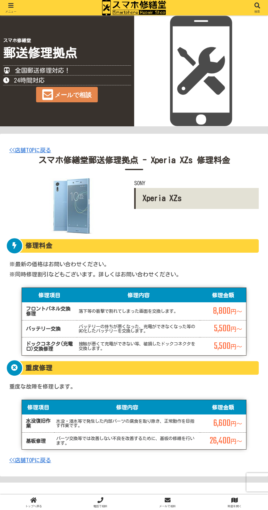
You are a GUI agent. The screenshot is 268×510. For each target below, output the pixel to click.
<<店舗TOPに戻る (30, 150)
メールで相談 (73, 95)
